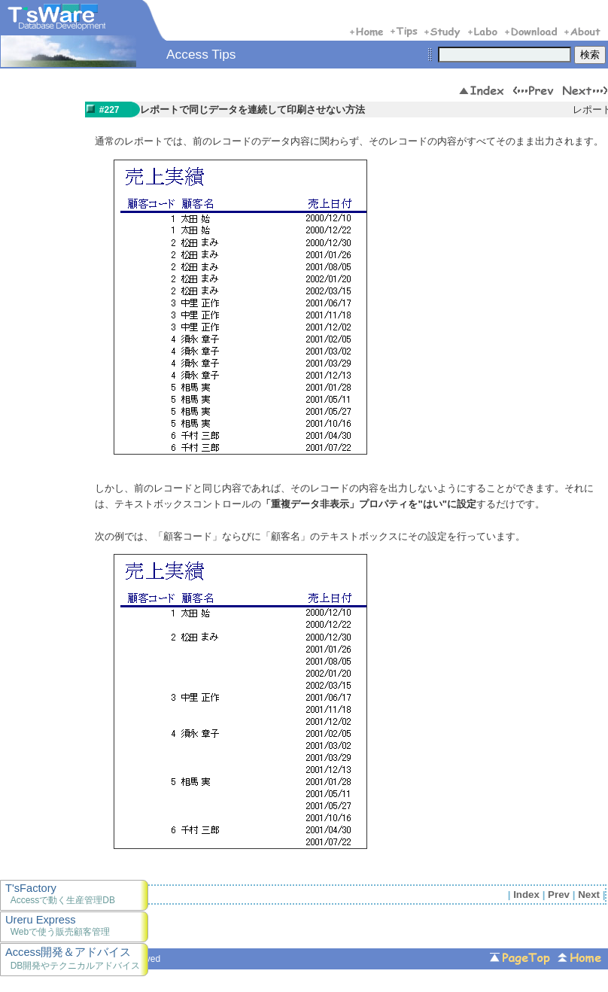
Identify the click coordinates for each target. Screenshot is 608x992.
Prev (559, 894)
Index (526, 894)
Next (589, 894)
